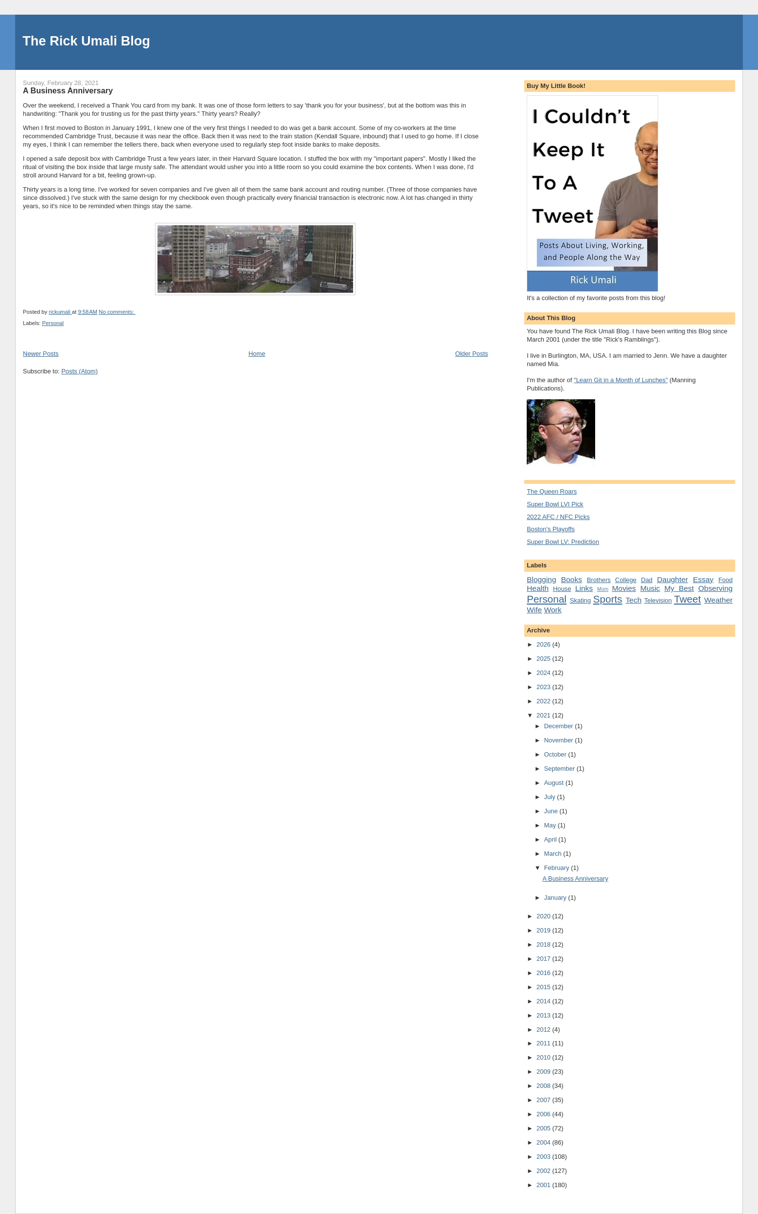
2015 (544, 987)
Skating (580, 600)
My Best (679, 588)
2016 (544, 972)
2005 (544, 1128)
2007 (544, 1100)
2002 (544, 1170)
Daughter (672, 579)
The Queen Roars (552, 491)
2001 (544, 1185)
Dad (647, 580)
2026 (544, 644)
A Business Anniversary (68, 90)
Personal (53, 323)
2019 (544, 930)
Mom (602, 589)
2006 (544, 1114)
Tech (633, 600)
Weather (718, 600)
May (551, 825)
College (626, 580)
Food (725, 580)
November (559, 740)
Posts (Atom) (80, 371)
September (560, 768)
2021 (544, 715)
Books (571, 579)
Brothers (599, 580)
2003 (544, 1156)
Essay (703, 579)
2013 (544, 1015)
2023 (544, 687)
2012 (544, 1029)
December (559, 726)
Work (552, 610)
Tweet (687, 599)
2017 (544, 958)
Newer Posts (41, 353)
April (551, 839)
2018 (544, 944)
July (550, 797)
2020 (544, 916)
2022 (544, 701)
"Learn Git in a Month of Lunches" (621, 380)
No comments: (117, 312)
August (555, 782)
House (562, 588)
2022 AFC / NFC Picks (558, 516)
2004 (544, 1142)
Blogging (541, 579)
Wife (534, 610)
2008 (544, 1085)
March (553, 853)
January (556, 897)
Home (256, 353)
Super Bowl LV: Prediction (563, 541)
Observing (715, 588)
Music (650, 588)
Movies (624, 588)
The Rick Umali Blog (86, 41)
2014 (544, 1001)
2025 (544, 658)
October (556, 754)
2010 (544, 1057)
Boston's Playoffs (551, 529)
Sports (607, 599)
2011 (544, 1043)
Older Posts (471, 353)
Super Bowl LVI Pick (555, 504)
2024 (544, 672)
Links (584, 588)
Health (538, 588)
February (557, 867)
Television (657, 600)
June (551, 811)
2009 (544, 1071)
